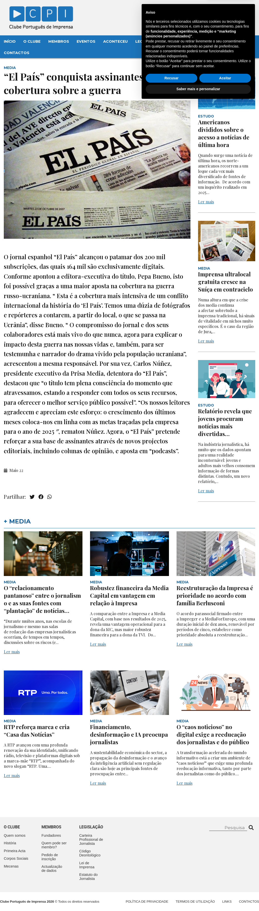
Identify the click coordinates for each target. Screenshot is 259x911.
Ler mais (206, 201)
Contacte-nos (235, 9)
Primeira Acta (15, 851)
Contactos (16, 53)
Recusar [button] (171, 886)
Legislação (148, 41)
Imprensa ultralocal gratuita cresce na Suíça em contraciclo (225, 281)
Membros (58, 41)
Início (10, 41)
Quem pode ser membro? (54, 845)
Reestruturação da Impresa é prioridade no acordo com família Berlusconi (215, 595)
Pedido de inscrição (49, 857)
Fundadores (51, 835)
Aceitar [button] (225, 886)
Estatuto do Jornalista (88, 877)
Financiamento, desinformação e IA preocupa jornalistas (129, 734)
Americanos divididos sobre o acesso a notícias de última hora (223, 133)
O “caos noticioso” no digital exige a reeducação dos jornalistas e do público (213, 734)
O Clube (31, 41)
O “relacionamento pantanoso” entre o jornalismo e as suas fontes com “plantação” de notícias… (42, 599)
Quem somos (15, 835)
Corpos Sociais (16, 858)
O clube (12, 827)
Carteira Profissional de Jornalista (91, 839)
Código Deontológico (89, 853)
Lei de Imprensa (86, 865)
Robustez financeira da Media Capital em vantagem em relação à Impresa (129, 595)
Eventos (86, 41)
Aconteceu (115, 41)
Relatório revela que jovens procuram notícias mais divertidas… (225, 422)
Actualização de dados (51, 869)
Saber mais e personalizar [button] (198, 897)
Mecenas (177, 41)
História (10, 843)
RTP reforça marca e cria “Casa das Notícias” (37, 730)
